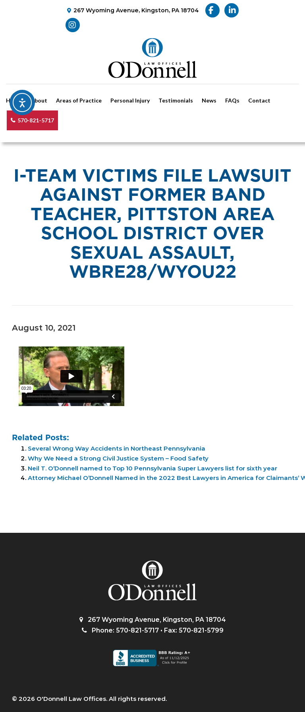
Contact (259, 100)
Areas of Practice (79, 100)
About (39, 100)
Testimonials (175, 100)
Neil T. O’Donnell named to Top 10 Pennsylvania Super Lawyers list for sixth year (152, 468)
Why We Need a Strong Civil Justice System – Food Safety (118, 458)
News (209, 100)
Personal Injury (130, 100)
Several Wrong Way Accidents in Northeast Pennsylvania (116, 448)
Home (14, 100)
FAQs (232, 100)
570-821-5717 (35, 120)
